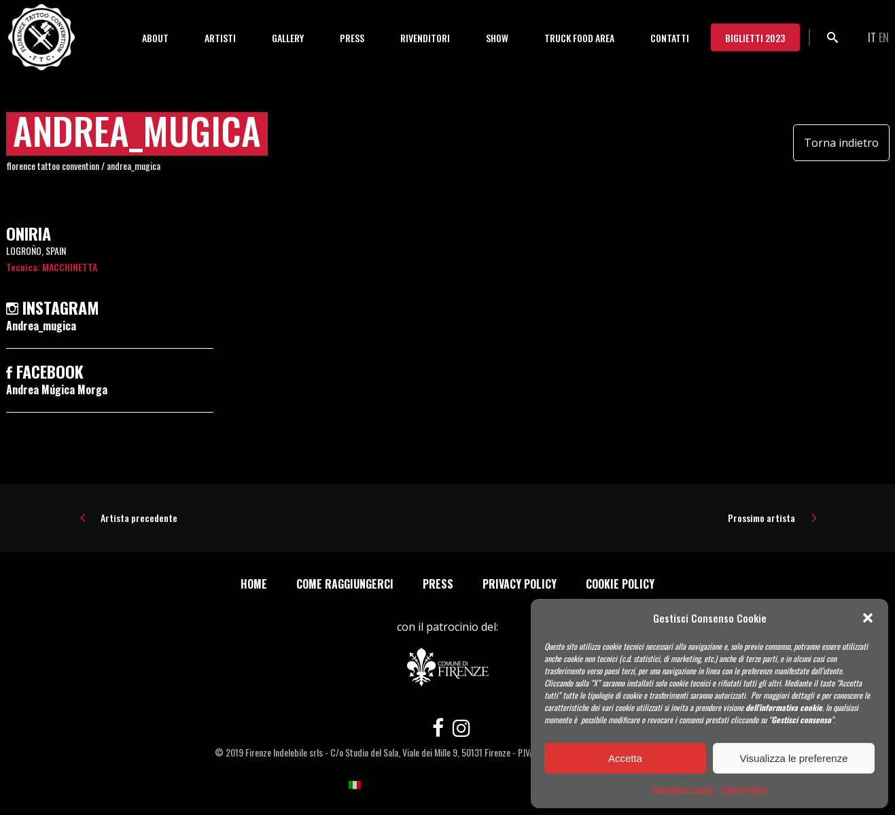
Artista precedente (139, 517)
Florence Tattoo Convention (52, 166)
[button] (868, 618)
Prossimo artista (761, 517)
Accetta (625, 758)
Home (254, 584)
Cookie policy (620, 584)
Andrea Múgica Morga (56, 389)
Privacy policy (743, 789)
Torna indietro (841, 142)
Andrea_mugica (41, 325)
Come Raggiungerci (344, 584)
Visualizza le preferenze (794, 758)
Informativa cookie (683, 789)
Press (438, 584)
